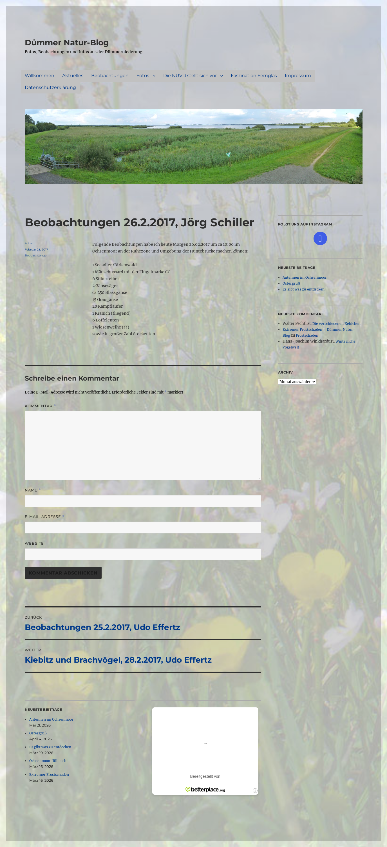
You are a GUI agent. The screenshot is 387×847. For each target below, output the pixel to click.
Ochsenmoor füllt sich (47, 761)
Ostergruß (38, 733)
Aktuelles (72, 75)
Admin (30, 243)
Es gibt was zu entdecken (50, 747)
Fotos (143, 75)
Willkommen (39, 75)
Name (33, 490)
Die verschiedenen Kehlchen (336, 323)
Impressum (298, 75)
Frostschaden (307, 335)
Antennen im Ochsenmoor (51, 719)
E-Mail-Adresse (45, 516)
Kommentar (40, 406)
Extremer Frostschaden (49, 774)
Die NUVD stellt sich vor (190, 75)
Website (34, 543)
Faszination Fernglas (254, 75)
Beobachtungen (110, 75)
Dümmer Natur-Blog (67, 42)
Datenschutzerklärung (50, 87)
